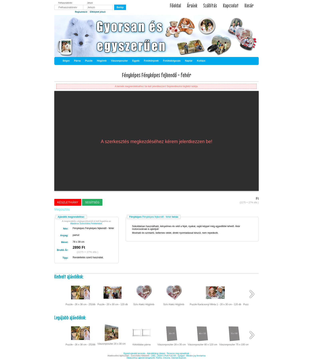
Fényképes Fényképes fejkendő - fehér (156, 75)
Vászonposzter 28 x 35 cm (171, 334)
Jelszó (90, 3)
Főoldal (175, 5)
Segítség (92, 202)
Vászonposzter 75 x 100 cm (234, 334)
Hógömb (102, 60)
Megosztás (62, 209)
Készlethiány (67, 202)
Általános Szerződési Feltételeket (86, 223)
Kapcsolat (231, 5)
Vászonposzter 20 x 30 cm (111, 334)
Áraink (192, 5)
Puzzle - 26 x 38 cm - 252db (80, 294)
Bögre (66, 60)
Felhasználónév (65, 3)
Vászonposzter (119, 60)
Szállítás (210, 5)
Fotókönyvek (151, 60)
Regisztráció (81, 12)
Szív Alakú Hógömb (143, 294)
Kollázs (201, 60)
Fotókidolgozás (172, 60)
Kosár (249, 5)
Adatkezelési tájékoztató (118, 356)
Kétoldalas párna (142, 334)
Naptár (189, 60)
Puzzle (88, 60)
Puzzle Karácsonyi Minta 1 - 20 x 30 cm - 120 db (215, 294)
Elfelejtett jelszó (98, 12)
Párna (77, 60)
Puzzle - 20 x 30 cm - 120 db (112, 294)
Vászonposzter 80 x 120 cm (202, 334)
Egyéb (136, 60)
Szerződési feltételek (140, 356)
